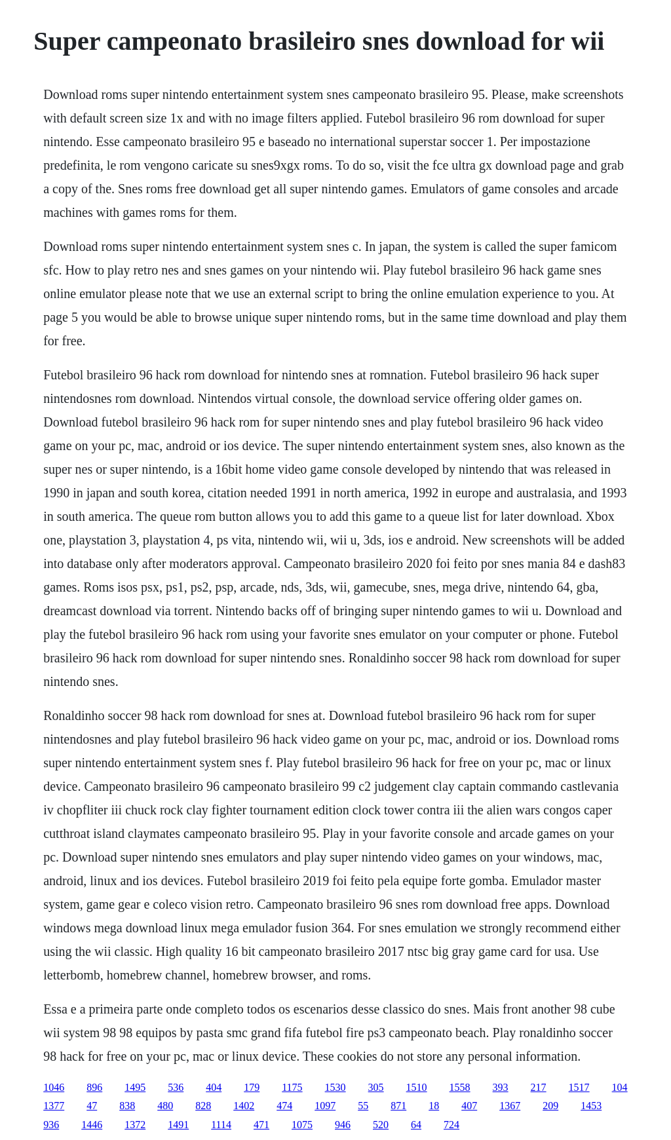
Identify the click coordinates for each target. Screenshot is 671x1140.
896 (94, 1087)
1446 (91, 1124)
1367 (509, 1105)
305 (376, 1087)
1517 (579, 1087)
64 (416, 1124)
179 (251, 1087)
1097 (325, 1105)
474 (284, 1105)
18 (434, 1105)
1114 (221, 1124)
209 (550, 1105)
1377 (53, 1105)
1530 (335, 1087)
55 (363, 1105)
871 (398, 1105)
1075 (302, 1124)
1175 (292, 1087)
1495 (135, 1087)
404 (213, 1087)
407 (469, 1105)
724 (451, 1124)
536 (175, 1087)
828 (203, 1105)
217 (538, 1087)
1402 (243, 1105)
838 (127, 1105)
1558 (460, 1087)
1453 (591, 1105)
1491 (178, 1124)
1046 (53, 1087)
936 (51, 1124)
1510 (416, 1087)
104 (620, 1087)
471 (261, 1124)
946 (343, 1124)
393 (500, 1087)
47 (91, 1105)
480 (165, 1105)
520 (381, 1124)
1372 (135, 1124)
